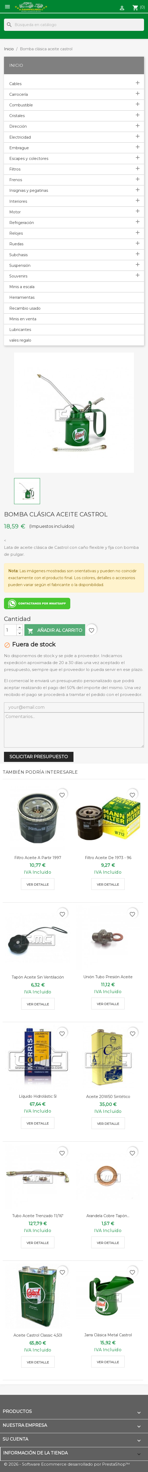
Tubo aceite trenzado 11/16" (37, 1215)
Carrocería (18, 94)
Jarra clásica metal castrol (108, 1335)
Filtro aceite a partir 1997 (37, 857)
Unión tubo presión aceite (108, 977)
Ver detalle (38, 884)
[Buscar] (74, 25)
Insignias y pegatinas (28, 190)
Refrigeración (21, 222)
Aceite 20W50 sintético (108, 1096)
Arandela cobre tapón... (107, 1215)
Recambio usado (25, 308)
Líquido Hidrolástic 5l (37, 1096)
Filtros (14, 169)
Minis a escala (21, 286)
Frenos (15, 179)
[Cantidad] (10, 630)
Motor (15, 212)
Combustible (21, 105)
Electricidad (20, 137)
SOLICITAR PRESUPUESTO (39, 756)
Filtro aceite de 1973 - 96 (108, 857)
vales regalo (20, 340)
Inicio (16, 65)
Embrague (19, 148)
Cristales (17, 115)
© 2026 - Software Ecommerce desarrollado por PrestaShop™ (67, 1464)
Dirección (18, 126)
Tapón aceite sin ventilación (38, 977)
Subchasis (18, 254)
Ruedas (16, 244)
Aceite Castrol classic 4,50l (38, 1335)
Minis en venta (22, 319)
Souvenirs (18, 276)
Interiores (18, 201)
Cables (15, 83)
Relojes (16, 233)
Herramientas (21, 297)
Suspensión (20, 265)
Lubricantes (20, 329)
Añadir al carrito (54, 631)
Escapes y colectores (28, 158)
